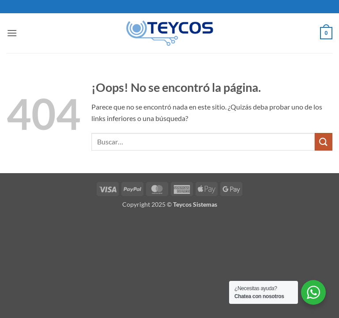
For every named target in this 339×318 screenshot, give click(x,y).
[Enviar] (323, 141)
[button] (12, 33)
